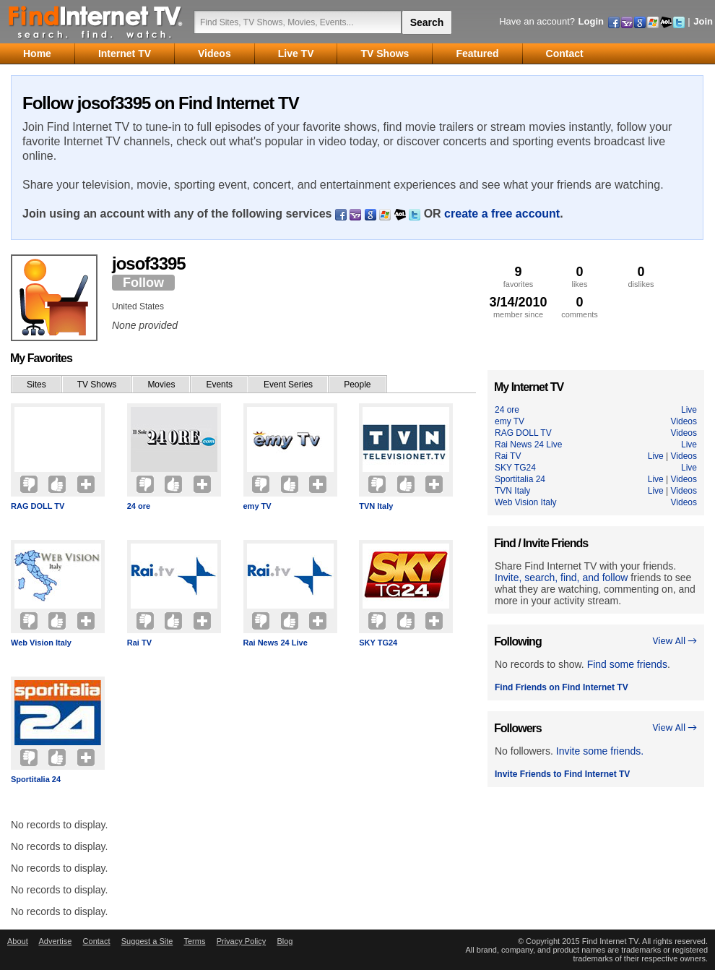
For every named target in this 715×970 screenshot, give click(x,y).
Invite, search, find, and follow (561, 577)
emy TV (257, 506)
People (357, 384)
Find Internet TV (96, 21)
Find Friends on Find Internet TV (561, 687)
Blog (284, 941)
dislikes (641, 276)
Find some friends (627, 664)
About (17, 941)
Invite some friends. (600, 751)
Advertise (55, 941)
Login (591, 21)
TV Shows (97, 384)
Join (703, 21)
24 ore (138, 506)
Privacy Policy (241, 941)
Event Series (288, 384)
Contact (96, 941)
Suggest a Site (147, 941)
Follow (143, 282)
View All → (674, 641)
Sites (36, 384)
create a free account (502, 213)
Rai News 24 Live (275, 642)
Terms (194, 941)
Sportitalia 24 (36, 779)
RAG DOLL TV (37, 506)
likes (579, 276)
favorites (518, 276)
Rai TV (139, 642)
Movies (161, 384)
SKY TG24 (378, 642)
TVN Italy (376, 506)
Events (219, 384)
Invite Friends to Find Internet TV (562, 774)
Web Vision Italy (41, 642)
